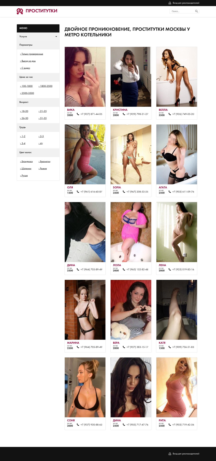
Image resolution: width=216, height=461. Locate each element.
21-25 (43, 111)
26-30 (25, 118)
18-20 (25, 111)
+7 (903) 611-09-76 (183, 192)
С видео (26, 68)
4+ (41, 143)
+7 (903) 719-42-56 (183, 425)
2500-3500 (28, 93)
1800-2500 (46, 86)
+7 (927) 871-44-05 (91, 114)
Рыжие (43, 168)
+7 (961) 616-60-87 (91, 192)
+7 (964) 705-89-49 (91, 269)
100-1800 (27, 86)
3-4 (23, 143)
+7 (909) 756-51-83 (183, 347)
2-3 (42, 136)
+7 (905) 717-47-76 (137, 425)
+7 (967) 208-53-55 (137, 192)
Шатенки (26, 168)
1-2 (23, 136)
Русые (25, 175)
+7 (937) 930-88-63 (91, 425)
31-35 (43, 118)
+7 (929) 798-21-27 (137, 114)
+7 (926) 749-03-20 (183, 114)
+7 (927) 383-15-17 (137, 347)
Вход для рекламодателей (186, 3)
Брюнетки (45, 161)
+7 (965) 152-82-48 (137, 269)
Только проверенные (32, 54)
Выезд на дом (29, 61)
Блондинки (27, 161)
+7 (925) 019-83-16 (183, 269)
